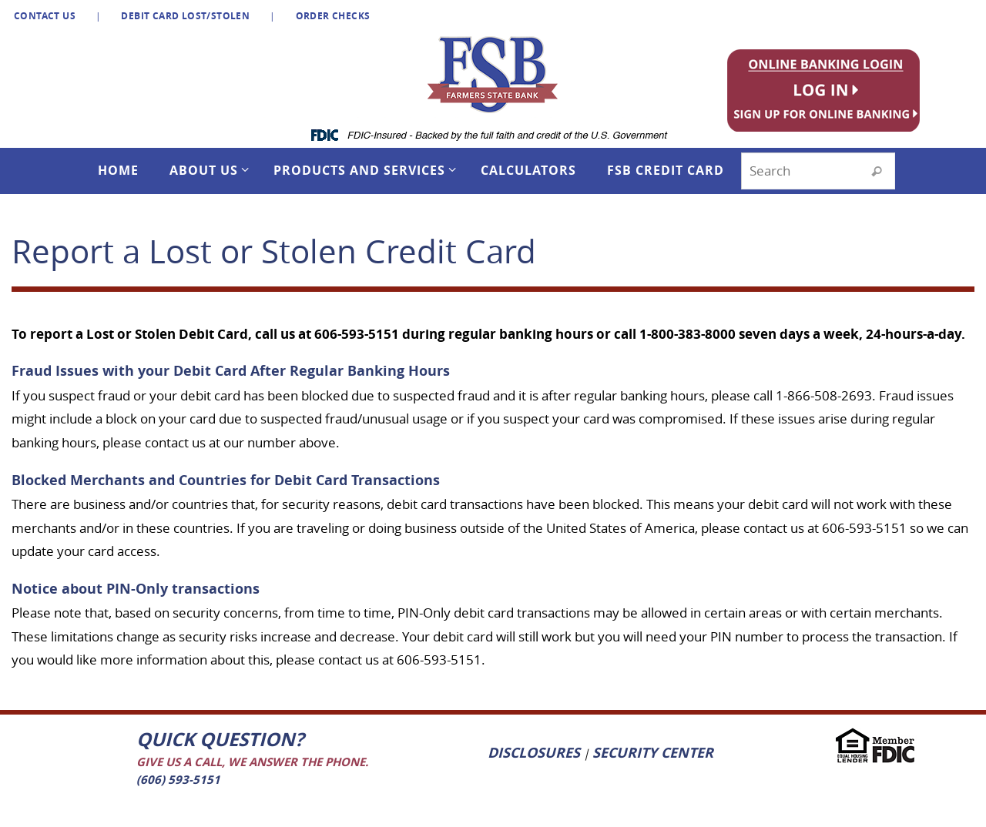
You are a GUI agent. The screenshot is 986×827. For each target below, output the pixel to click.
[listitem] (829, 89)
